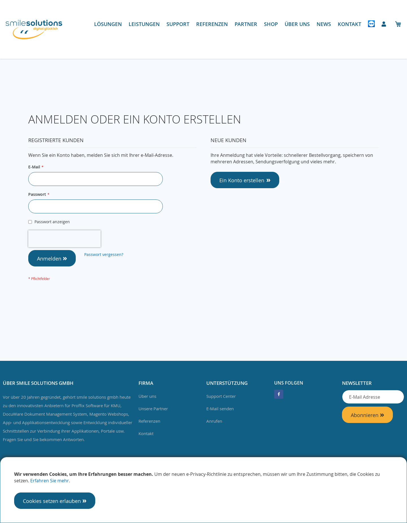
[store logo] (34, 29)
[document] (203, 490)
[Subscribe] (367, 415)
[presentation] (64, 238)
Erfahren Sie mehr (49, 481)
